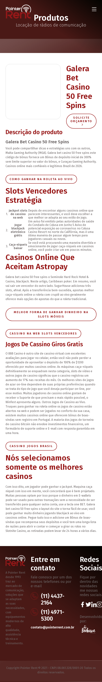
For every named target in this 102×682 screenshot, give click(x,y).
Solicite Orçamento (81, 121)
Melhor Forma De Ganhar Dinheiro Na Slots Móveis (51, 314)
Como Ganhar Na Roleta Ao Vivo (41, 179)
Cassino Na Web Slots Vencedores (43, 333)
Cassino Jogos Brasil (31, 446)
